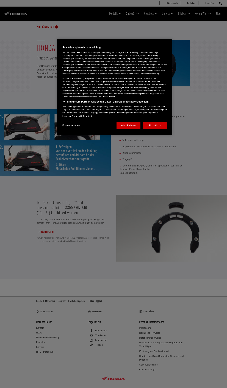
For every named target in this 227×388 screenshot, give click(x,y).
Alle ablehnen (128, 125)
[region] (114, 87)
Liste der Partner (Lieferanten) (77, 116)
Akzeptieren (155, 125)
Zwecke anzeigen (71, 125)
